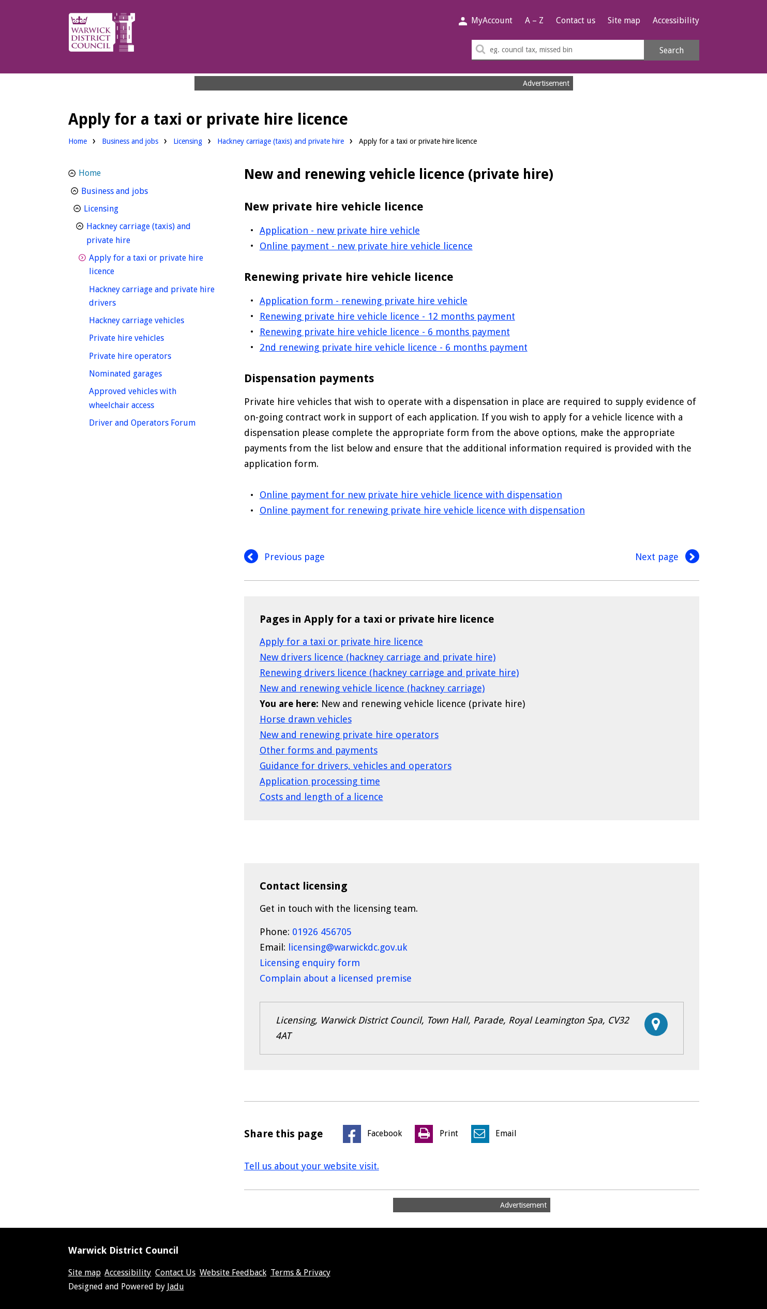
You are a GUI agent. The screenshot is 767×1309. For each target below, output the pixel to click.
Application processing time (320, 781)
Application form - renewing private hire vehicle (364, 300)
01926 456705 (322, 931)
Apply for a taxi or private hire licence (341, 641)
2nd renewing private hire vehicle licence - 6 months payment (394, 347)
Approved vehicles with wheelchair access (140, 398)
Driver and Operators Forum (153, 422)
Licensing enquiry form (310, 962)
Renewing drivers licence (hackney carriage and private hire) (389, 672)
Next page (667, 556)
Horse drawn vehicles (306, 719)
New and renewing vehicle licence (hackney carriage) (372, 688)
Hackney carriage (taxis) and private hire (280, 141)
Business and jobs (130, 141)
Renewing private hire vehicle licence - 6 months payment (385, 331)
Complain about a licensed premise (336, 978)
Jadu (175, 1286)
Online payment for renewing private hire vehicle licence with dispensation (422, 510)
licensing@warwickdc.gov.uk (347, 947)
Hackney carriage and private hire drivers (152, 296)
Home (77, 141)
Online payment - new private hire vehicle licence (366, 245)
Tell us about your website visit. (311, 1166)
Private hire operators (149, 355)
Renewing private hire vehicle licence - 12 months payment (387, 316)
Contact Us (175, 1272)
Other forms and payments (319, 750)
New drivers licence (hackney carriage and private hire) (377, 657)
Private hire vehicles (145, 337)
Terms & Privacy (300, 1272)
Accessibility (676, 20)
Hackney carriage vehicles (153, 319)
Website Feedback (233, 1272)
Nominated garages (144, 373)
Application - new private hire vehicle (340, 230)
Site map (624, 20)
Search (671, 50)
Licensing (187, 141)
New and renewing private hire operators (349, 734)
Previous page (284, 556)
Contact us (575, 20)
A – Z (534, 20)
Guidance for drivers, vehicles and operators (356, 765)
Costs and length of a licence (321, 796)
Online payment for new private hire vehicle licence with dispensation (411, 494)
